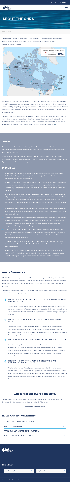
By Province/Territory (19, 471)
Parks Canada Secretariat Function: (21, 431)
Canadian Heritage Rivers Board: (19, 422)
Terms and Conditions (8, 480)
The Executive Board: (14, 426)
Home (3, 31)
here (54, 124)
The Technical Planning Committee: (20, 436)
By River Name (51, 471)
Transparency (22, 480)
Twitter (55, 2)
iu (65, 2)
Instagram (51, 2)
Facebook (47, 2)
